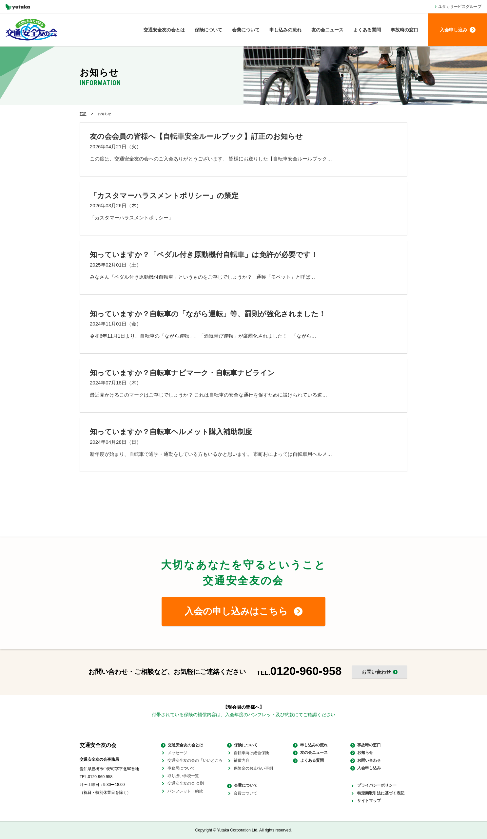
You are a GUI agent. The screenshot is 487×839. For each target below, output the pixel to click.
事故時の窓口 (404, 29)
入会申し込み (368, 768)
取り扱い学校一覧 (183, 776)
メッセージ (177, 753)
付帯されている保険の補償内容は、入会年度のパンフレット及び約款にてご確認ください (243, 714)
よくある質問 (367, 29)
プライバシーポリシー (376, 785)
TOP (83, 114)
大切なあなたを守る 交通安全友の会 (31, 30)
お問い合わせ (368, 760)
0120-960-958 (306, 670)
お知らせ (365, 753)
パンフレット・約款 (185, 791)
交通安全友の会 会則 (185, 783)
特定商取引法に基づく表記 (380, 793)
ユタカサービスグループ (459, 6)
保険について (208, 29)
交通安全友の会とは (164, 29)
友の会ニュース (327, 29)
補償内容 (241, 760)
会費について (246, 29)
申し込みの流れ (285, 29)
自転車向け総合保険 (251, 753)
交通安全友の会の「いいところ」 (196, 760)
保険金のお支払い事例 (253, 768)
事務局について (181, 768)
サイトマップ (368, 801)
